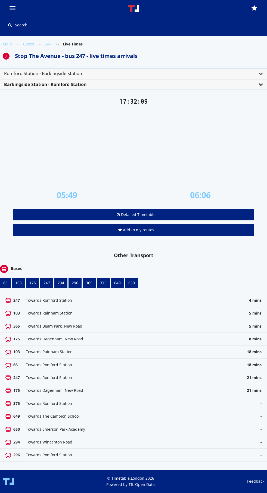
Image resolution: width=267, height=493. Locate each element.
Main (7, 44)
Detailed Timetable (136, 214)
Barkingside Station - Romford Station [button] (45, 84)
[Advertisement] (133, 148)
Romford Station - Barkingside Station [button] (43, 73)
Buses (28, 44)
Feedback (255, 481)
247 (48, 44)
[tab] (133, 74)
